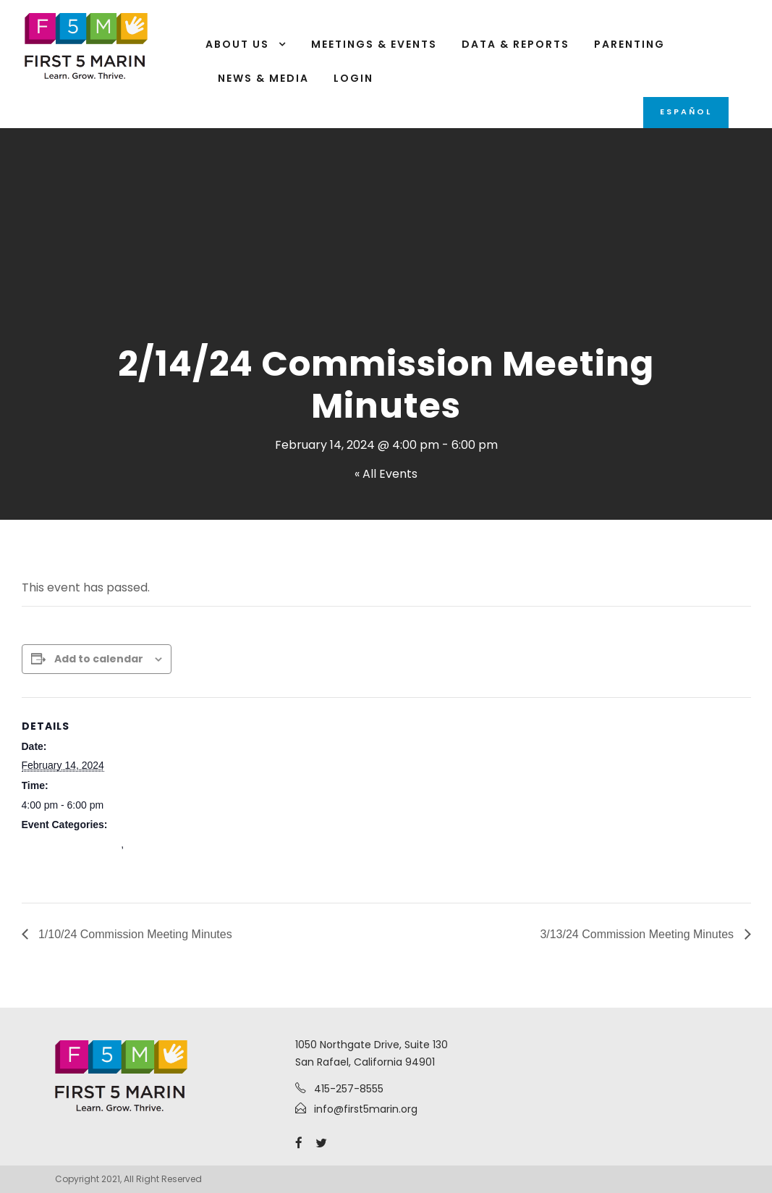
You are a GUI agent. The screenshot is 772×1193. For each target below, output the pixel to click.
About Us (237, 44)
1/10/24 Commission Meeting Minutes (133, 934)
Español (686, 111)
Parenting (629, 44)
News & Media (263, 78)
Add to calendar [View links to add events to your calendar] (98, 659)
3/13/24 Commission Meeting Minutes (638, 934)
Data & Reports (515, 44)
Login (353, 78)
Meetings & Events (374, 44)
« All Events (386, 473)
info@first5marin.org (365, 1109)
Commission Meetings (72, 844)
